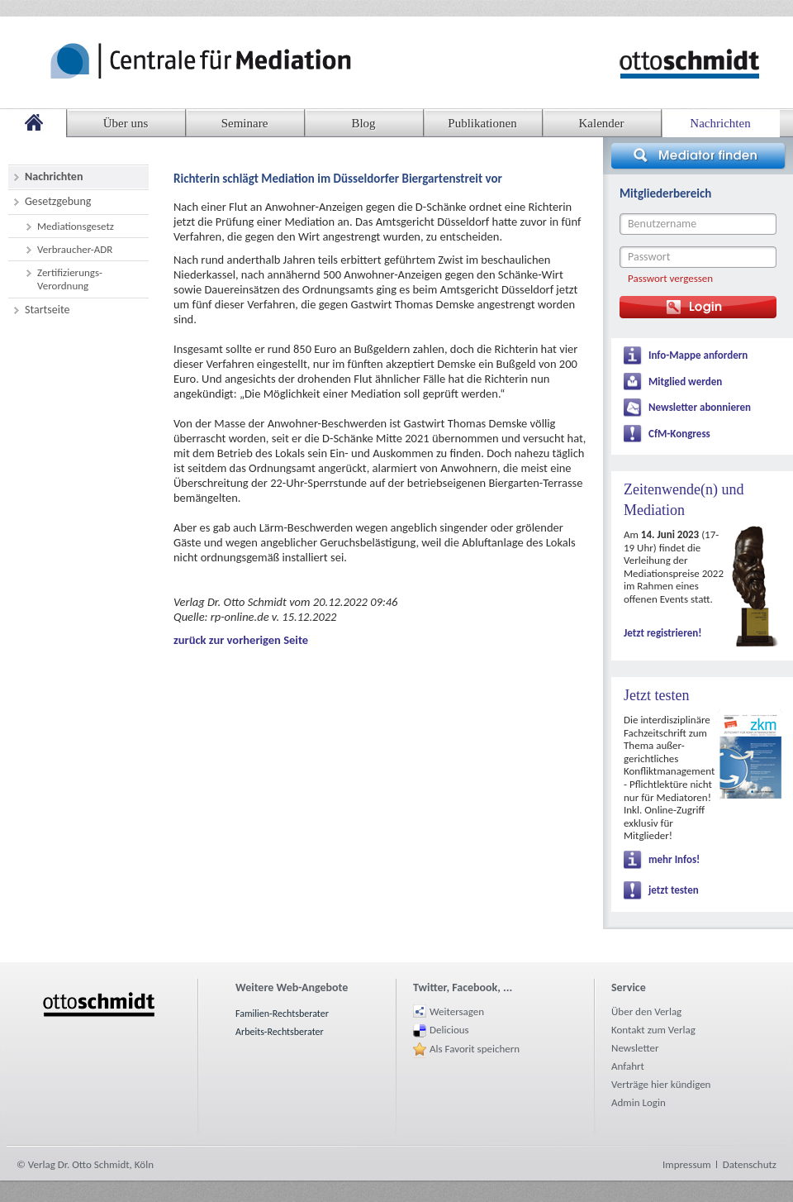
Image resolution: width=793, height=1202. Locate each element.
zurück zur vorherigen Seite (240, 639)
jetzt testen (673, 890)
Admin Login (638, 1102)
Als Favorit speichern (475, 1048)
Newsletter (635, 1048)
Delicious (449, 1029)
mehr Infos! (674, 859)
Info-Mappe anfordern (698, 355)
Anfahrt (627, 1066)
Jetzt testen (656, 695)
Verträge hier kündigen (660, 1084)
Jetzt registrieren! (662, 633)
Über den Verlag (646, 1011)
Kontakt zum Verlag (653, 1029)
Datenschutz (749, 1164)
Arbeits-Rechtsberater (279, 1031)
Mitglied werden (685, 381)
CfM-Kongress (679, 433)
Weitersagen (457, 1011)
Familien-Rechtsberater (282, 1013)
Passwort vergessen (670, 278)
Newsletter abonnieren (699, 407)
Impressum (686, 1164)
